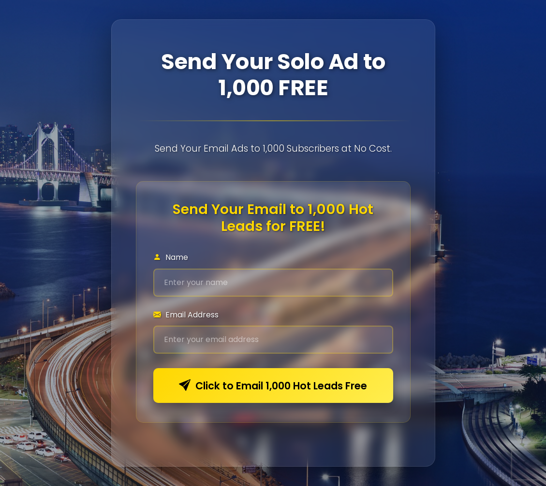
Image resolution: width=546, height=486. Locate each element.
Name (170, 257)
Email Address (186, 314)
